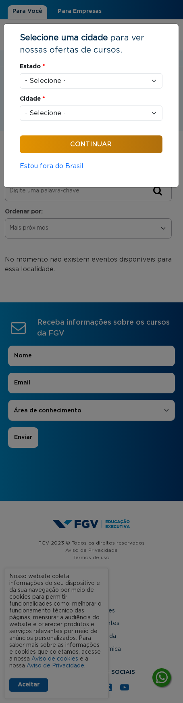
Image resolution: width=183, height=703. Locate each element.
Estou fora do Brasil (51, 166)
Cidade (32, 99)
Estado (32, 67)
